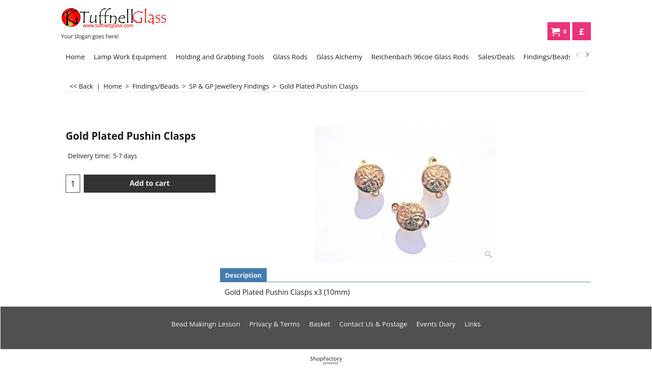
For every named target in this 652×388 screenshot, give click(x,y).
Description (243, 275)
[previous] (578, 55)
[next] (587, 55)
